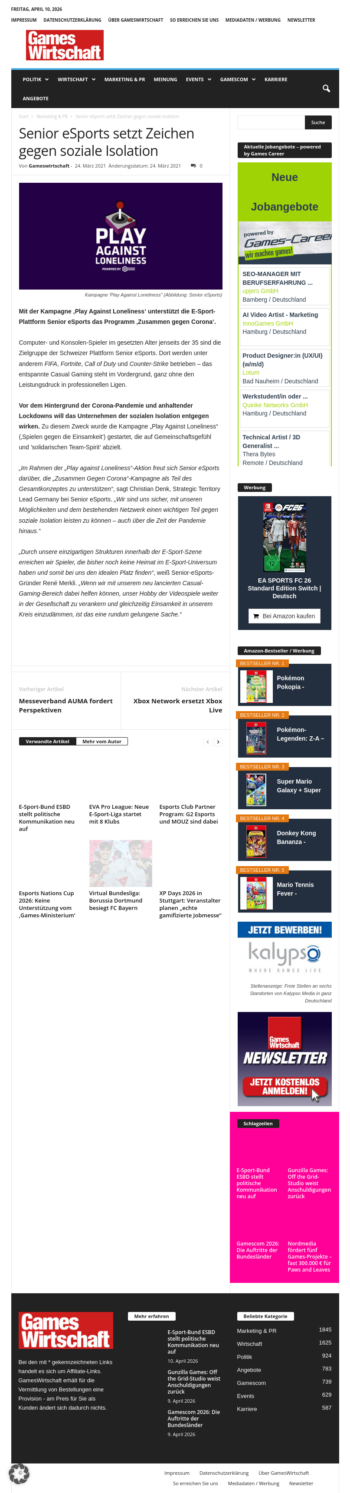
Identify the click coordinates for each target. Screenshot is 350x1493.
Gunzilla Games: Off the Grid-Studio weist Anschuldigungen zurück (309, 1183)
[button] (326, 89)
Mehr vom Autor (101, 741)
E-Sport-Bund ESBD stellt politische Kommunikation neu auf (47, 818)
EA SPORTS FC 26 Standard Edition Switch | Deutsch (284, 588)
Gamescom (238, 79)
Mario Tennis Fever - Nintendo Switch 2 (301, 889)
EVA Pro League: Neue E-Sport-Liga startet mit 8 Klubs (119, 814)
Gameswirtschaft (49, 165)
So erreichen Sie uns (194, 20)
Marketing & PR (125, 79)
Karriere (276, 79)
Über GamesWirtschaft (135, 20)
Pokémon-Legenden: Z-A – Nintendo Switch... (300, 734)
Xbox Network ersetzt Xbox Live (178, 705)
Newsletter (301, 20)
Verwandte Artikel (47, 741)
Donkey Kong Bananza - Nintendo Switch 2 (301, 838)
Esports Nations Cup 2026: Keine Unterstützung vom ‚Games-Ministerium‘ (47, 904)
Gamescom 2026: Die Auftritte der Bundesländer (258, 1250)
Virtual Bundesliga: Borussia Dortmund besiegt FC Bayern (116, 900)
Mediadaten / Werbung (253, 20)
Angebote (36, 98)
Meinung (165, 79)
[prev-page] (207, 741)
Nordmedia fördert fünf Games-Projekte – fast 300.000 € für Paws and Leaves (310, 1256)
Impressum (24, 20)
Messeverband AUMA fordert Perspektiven (66, 705)
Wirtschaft (76, 79)
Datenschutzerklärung (72, 20)
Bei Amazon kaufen (289, 616)
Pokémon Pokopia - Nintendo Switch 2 (301, 683)
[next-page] (218, 741)
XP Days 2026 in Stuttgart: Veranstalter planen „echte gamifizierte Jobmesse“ (191, 904)
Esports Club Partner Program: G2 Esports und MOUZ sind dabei (189, 814)
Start (24, 116)
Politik (36, 79)
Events (199, 79)
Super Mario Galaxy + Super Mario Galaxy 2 (299, 786)
